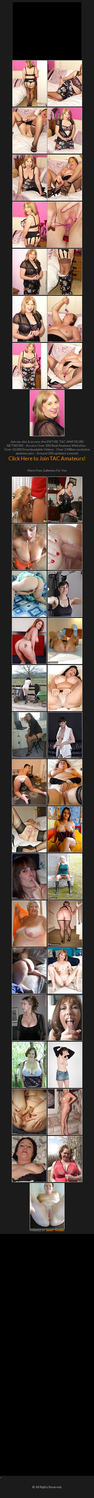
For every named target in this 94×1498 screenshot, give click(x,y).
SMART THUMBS (55, 1230)
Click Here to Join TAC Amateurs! (47, 458)
